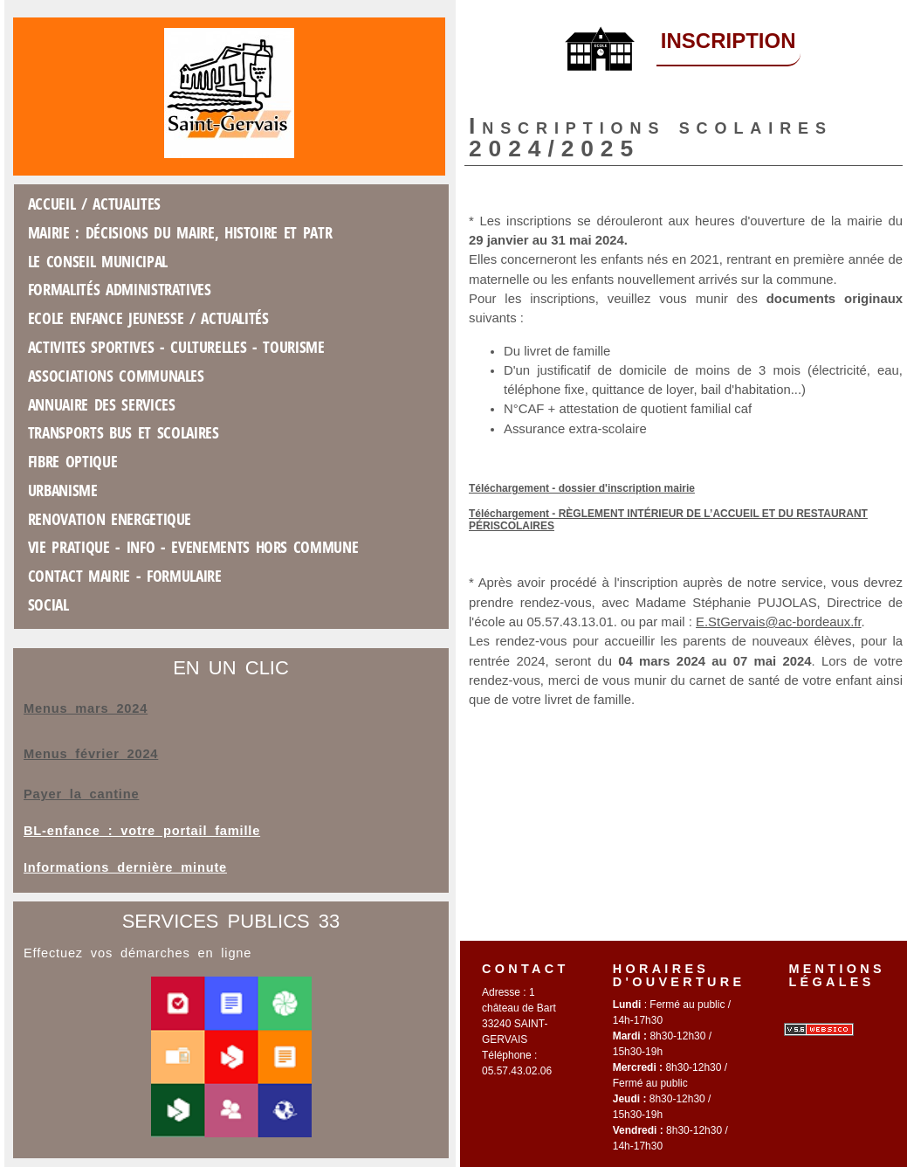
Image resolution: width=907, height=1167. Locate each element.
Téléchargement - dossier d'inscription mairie (582, 488)
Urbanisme (63, 490)
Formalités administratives (119, 289)
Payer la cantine (81, 794)
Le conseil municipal (98, 261)
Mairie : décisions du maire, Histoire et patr (180, 232)
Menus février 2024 (91, 754)
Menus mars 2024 (86, 708)
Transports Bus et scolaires (123, 432)
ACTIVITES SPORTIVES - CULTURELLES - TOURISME (176, 346)
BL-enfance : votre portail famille (142, 831)
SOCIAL (48, 604)
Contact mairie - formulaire (125, 575)
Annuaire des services (101, 404)
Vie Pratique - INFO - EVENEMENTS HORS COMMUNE (193, 546)
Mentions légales (836, 975)
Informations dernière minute (125, 867)
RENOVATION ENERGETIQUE (109, 518)
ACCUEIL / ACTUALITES (94, 203)
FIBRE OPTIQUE (73, 461)
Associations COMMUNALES (116, 375)
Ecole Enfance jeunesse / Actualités (148, 317)
